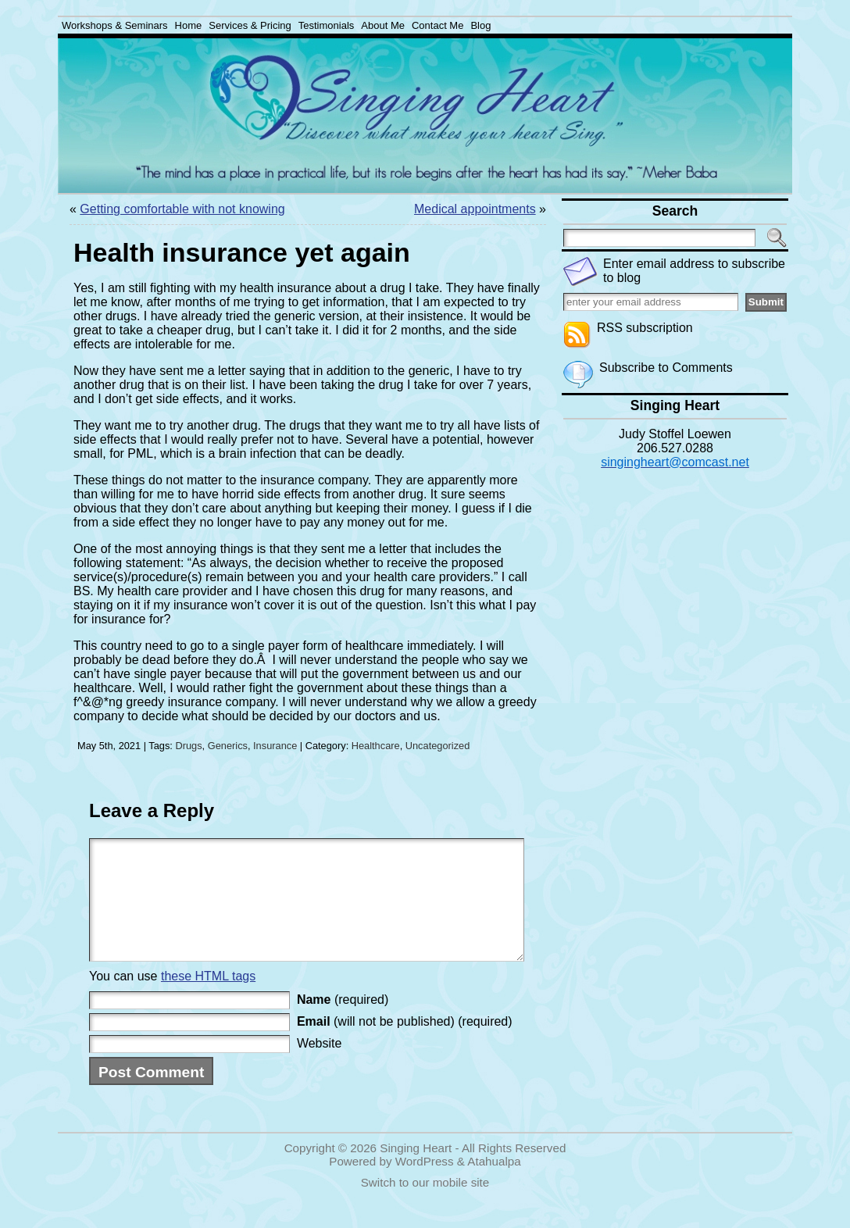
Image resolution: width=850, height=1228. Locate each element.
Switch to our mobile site (425, 1205)
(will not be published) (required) (404, 1044)
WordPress (424, 1184)
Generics (228, 745)
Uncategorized (437, 745)
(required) (342, 1023)
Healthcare (376, 745)
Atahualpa (493, 1184)
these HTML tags (208, 999)
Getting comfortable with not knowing (182, 209)
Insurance (275, 745)
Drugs (188, 745)
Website (319, 1066)
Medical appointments (475, 209)
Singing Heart (416, 1171)
